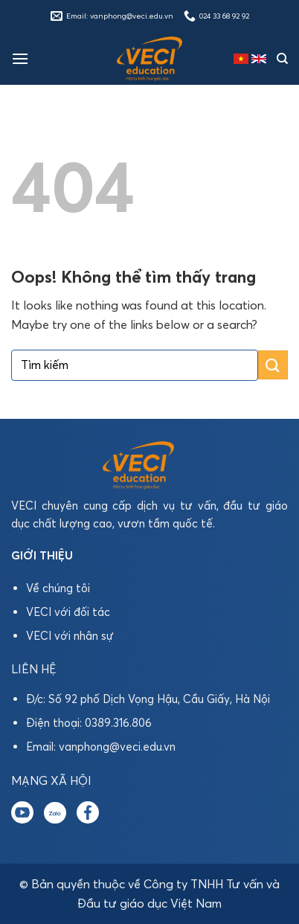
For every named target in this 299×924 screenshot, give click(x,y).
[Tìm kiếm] (282, 59)
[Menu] (20, 58)
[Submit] (273, 364)
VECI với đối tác (68, 612)
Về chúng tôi (58, 588)
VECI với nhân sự (70, 636)
